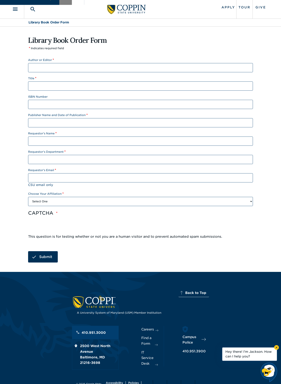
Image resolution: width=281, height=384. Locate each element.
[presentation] (57, 223)
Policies (127, 375)
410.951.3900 (209, 342)
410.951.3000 (50, 329)
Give (244, 6)
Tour (228, 6)
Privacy (143, 375)
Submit (45, 255)
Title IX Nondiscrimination (171, 375)
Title (31, 76)
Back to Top (237, 291)
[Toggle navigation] (34, 8)
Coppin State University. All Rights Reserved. (65, 375)
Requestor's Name (41, 131)
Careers (133, 325)
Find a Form (137, 334)
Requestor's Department (46, 149)
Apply (212, 6)
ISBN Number (38, 94)
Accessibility (108, 375)
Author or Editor (40, 57)
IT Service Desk (139, 342)
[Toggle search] (46, 8)
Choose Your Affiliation (45, 191)
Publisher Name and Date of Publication (57, 112)
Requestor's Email (41, 167)
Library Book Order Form (48, 20)
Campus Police (210, 333)
